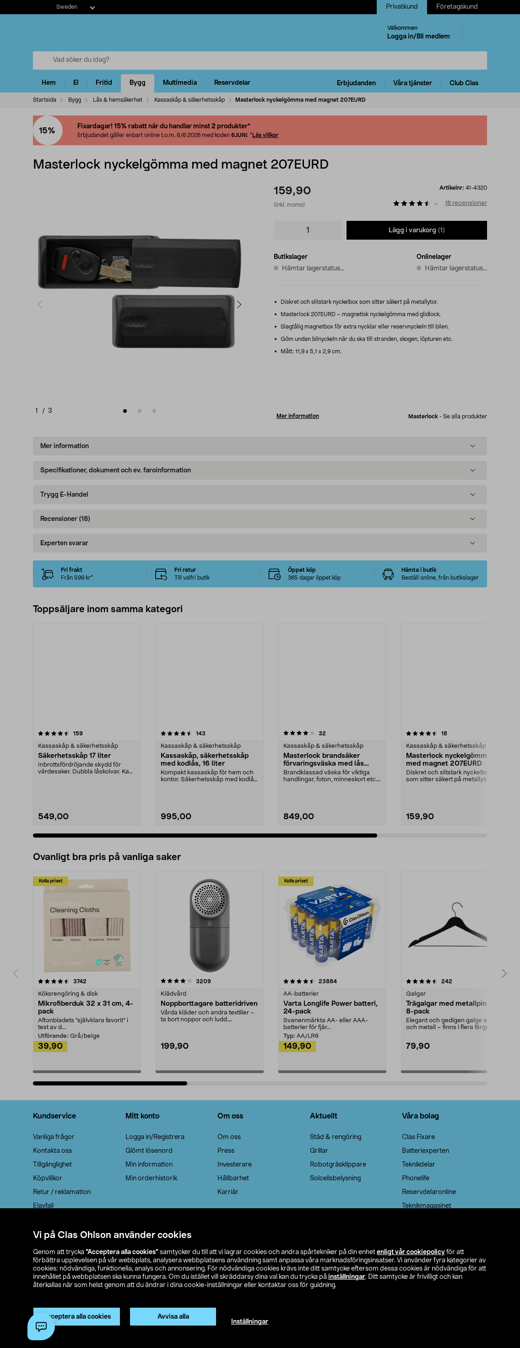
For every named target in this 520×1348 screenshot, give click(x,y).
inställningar (346, 1277)
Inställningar (249, 1322)
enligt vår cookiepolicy (411, 1252)
